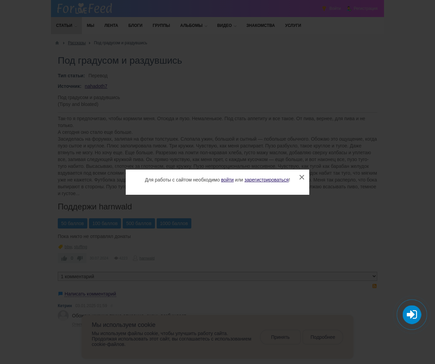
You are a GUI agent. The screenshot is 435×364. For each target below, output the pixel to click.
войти (227, 180)
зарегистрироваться (266, 180)
